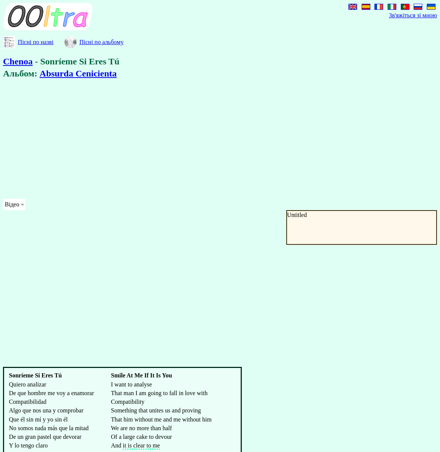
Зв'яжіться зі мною (413, 15)
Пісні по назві (35, 42)
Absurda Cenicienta (78, 73)
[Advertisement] (192, 140)
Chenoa (18, 61)
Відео (12, 204)
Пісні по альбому (101, 42)
